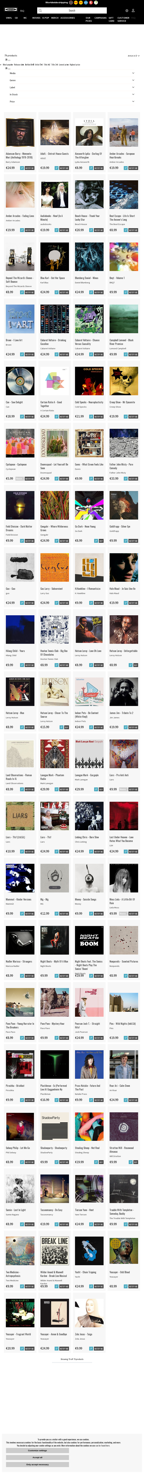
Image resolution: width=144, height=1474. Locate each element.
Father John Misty (118, 472)
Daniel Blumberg (82, 282)
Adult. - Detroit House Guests (54, 154)
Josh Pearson (81, 1032)
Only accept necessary (37, 1464)
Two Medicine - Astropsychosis (13, 1274)
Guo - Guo (10, 588)
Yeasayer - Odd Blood (120, 1272)
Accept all (37, 1457)
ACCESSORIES (68, 17)
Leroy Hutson (81, 655)
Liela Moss (114, 907)
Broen (8, 344)
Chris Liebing (81, 841)
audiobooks (45, 224)
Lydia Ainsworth (82, 162)
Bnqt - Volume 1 (117, 278)
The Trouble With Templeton (122, 1218)
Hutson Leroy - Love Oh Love (88, 651)
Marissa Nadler (12, 966)
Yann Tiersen (81, 1214)
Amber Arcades (117, 162)
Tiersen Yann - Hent (84, 1210)
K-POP (45, 17)
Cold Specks (81, 406)
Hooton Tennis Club (49, 659)
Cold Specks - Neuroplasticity (89, 402)
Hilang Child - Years (15, 651)
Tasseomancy (46, 1214)
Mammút (10, 903)
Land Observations (14, 783)
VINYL (9, 17)
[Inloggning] (133, 11)
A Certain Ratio (47, 410)
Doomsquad (46, 472)
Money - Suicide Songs (85, 899)
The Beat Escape (117, 224)
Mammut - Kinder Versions (18, 899)
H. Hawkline (80, 593)
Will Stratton (115, 1156)
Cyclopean (11, 469)
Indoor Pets (80, 721)
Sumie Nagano (12, 1214)
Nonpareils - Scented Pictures (124, 961)
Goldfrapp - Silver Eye (120, 526)
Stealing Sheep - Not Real (87, 1148)
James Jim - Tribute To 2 (121, 713)
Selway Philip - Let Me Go (18, 1148)
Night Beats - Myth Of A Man (54, 961)
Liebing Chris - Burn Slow (87, 837)
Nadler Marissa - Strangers (19, 961)
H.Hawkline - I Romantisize (87, 588)
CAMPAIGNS (100, 17)
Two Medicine (12, 1280)
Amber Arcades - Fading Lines (20, 216)
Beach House (81, 224)
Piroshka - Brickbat (15, 1086)
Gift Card (111, 19)
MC (25, 17)
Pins (111, 1028)
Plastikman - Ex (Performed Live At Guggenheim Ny (53, 1087)
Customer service (123, 19)
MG (41, 903)
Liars (112, 779)
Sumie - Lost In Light (16, 1210)
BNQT (112, 282)
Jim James (114, 717)
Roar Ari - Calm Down (120, 1086)
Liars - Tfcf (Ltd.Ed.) (15, 837)
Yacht (77, 1276)
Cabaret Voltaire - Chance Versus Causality (87, 342)
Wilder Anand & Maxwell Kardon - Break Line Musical (53, 1274)
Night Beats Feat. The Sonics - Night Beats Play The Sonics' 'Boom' (88, 965)
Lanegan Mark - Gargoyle (86, 775)
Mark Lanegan (46, 783)
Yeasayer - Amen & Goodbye (53, 1334)
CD (16, 17)
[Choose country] (127, 11)
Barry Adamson (13, 162)
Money (78, 903)
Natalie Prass (81, 1094)
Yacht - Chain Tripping (85, 1272)
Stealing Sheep (82, 1152)
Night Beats (45, 966)
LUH (111, 845)
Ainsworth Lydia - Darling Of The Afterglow (88, 155)
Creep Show (115, 406)
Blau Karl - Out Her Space (52, 278)
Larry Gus (44, 593)
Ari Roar (113, 1090)
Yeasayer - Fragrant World (18, 1334)
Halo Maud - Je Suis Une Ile (122, 588)
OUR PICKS (89, 19)
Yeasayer (114, 1276)
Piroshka (10, 1090)
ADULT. (43, 158)
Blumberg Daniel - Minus (86, 278)
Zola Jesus (80, 1338)
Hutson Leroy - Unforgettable (123, 651)
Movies (36, 17)
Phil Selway (11, 1152)
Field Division (12, 534)
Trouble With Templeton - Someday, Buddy (122, 1211)
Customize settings (37, 1450)
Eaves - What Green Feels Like (89, 464)
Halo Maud (114, 593)
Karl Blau (44, 282)
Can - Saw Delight (14, 402)
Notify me (29, 168)
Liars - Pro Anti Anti (119, 775)
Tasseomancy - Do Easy (51, 1210)
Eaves (78, 469)
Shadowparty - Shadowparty (53, 1148)
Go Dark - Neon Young (85, 526)
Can (7, 406)
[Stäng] (9, 60)
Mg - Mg (44, 899)
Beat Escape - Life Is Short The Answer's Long (122, 217)
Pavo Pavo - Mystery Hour (52, 1023)
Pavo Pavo (10, 1032)
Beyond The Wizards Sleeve (19, 286)
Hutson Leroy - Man (15, 713)
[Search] (72, 10)
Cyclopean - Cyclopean (16, 464)
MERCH (54, 17)
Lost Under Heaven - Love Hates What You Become (121, 839)
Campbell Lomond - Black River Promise (121, 342)
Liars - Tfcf (45, 837)
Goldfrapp (114, 531)
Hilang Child (11, 655)
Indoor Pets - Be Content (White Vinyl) (86, 714)
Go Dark (78, 531)
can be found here (103, 1445)
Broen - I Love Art (14, 340)
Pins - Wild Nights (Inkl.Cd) (123, 1023)
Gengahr (44, 534)
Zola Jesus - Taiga (83, 1334)
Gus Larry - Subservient (51, 588)
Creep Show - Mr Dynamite (122, 402)
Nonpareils (114, 966)
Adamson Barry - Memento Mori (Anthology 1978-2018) (19, 155)
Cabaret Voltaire (47, 348)
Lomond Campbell (118, 348)
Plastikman (45, 1094)
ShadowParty (46, 1152)
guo (7, 593)
